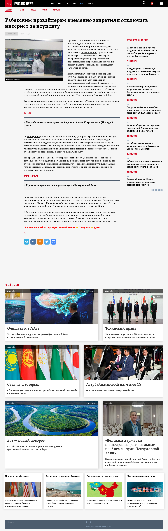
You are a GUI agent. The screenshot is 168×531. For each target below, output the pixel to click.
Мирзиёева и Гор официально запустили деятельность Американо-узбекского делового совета (143, 90)
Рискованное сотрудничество (104, 476)
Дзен (96, 227)
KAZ (52, 3)
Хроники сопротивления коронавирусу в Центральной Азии (64, 185)
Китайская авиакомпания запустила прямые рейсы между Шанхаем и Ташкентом (143, 146)
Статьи (22, 10)
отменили (66, 197)
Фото (45, 10)
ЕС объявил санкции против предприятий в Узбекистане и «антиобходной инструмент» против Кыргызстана (142, 51)
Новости (8, 10)
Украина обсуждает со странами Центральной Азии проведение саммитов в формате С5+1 (143, 128)
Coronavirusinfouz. (103, 95)
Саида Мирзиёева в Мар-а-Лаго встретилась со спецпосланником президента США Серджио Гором (144, 110)
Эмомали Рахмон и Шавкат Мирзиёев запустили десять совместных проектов (141, 182)
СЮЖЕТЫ (58, 10)
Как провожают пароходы (142, 476)
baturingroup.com (101, 528)
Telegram (84, 227)
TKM (75, 3)
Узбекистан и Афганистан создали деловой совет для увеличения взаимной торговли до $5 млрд (144, 164)
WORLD (92, 3)
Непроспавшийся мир (18, 476)
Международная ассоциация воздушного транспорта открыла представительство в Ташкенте (143, 71)
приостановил (62, 212)
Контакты (11, 524)
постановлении (89, 52)
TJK (67, 3)
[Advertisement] (84, 266)
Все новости (157, 190)
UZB (83, 3)
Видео (34, 10)
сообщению (33, 136)
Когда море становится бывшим (59, 478)
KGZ (60, 3)
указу (116, 200)
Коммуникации (24, 34)
